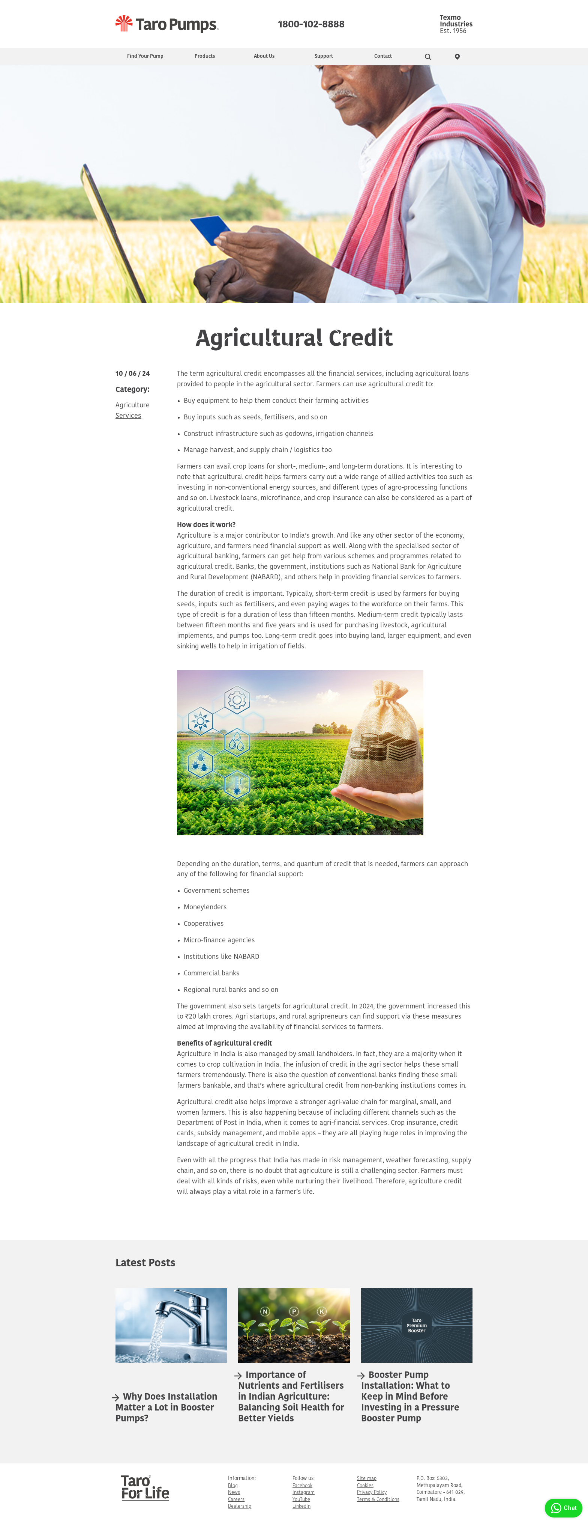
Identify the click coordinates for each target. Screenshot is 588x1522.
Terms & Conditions (378, 1499)
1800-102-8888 (311, 22)
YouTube (301, 1499)
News (234, 1492)
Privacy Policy (372, 1492)
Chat (563, 1508)
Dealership (239, 1506)
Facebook (302, 1485)
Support (324, 56)
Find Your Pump (145, 56)
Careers (236, 1499)
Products (205, 56)
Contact (383, 56)
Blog (233, 1485)
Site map (366, 1478)
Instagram (303, 1492)
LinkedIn (301, 1506)
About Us (264, 56)
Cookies (365, 1485)
